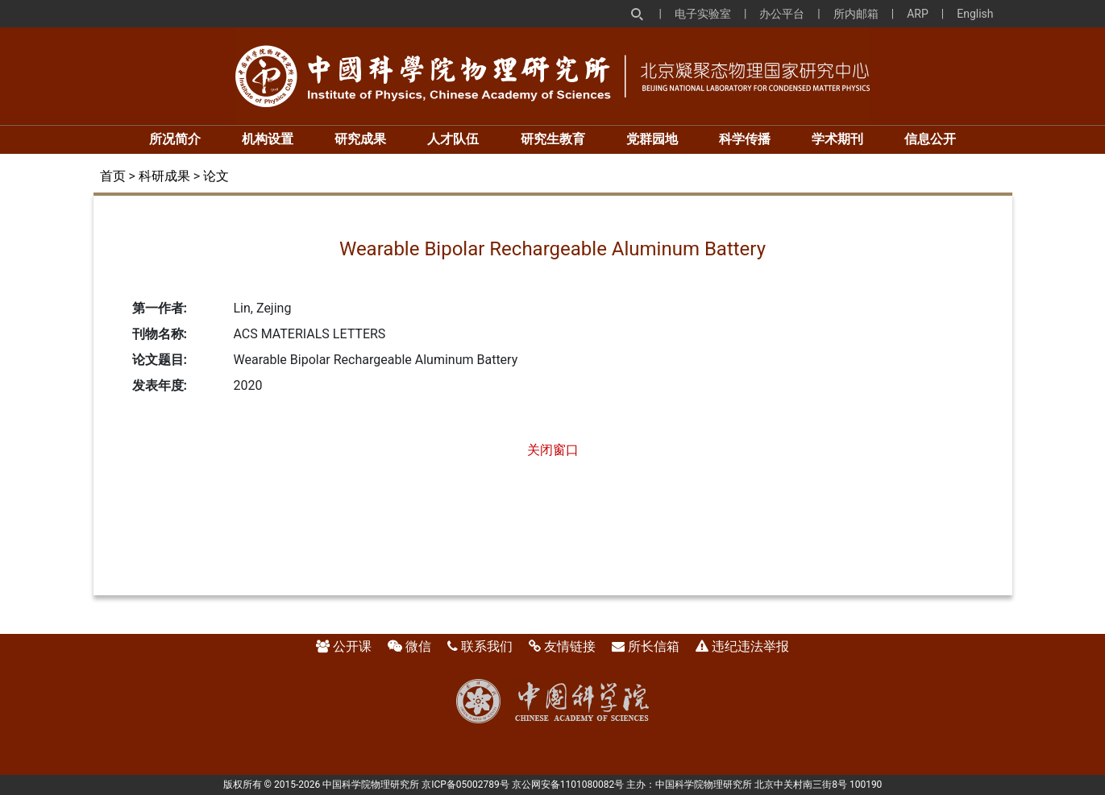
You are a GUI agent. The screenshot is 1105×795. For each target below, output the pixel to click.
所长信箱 (653, 646)
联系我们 (487, 646)
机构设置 (267, 139)
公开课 (352, 646)
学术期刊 (837, 139)
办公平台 (781, 13)
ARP (917, 13)
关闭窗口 (553, 450)
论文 (216, 176)
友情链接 (570, 646)
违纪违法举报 (750, 646)
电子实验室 (703, 13)
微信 (418, 646)
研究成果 (360, 139)
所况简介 (175, 139)
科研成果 (164, 176)
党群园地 (652, 139)
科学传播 (745, 139)
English (975, 13)
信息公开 (930, 139)
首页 (113, 176)
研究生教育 (553, 139)
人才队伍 (453, 139)
